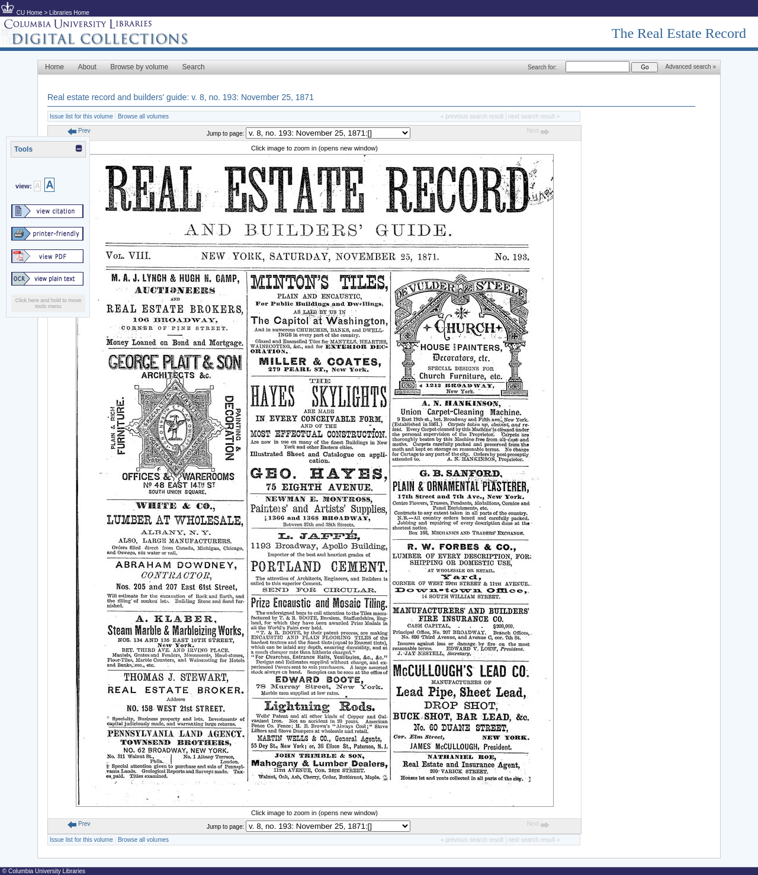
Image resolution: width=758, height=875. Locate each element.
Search (193, 67)
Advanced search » (690, 66)
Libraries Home (69, 12)
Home (54, 67)
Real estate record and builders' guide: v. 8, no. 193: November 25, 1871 (180, 97)
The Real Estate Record (679, 33)
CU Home (30, 12)
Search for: (542, 67)
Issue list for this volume (81, 116)
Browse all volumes (143, 116)
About (87, 67)
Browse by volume (139, 67)
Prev (79, 130)
